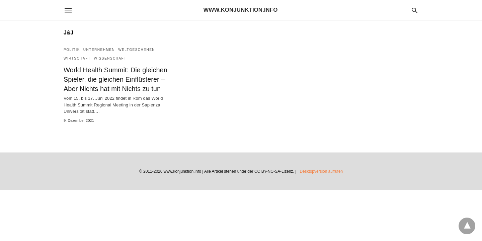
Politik (72, 50)
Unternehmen (99, 50)
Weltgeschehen (136, 50)
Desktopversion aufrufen (321, 171)
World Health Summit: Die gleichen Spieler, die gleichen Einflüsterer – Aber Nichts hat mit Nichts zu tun (115, 79)
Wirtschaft (77, 58)
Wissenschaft (110, 58)
